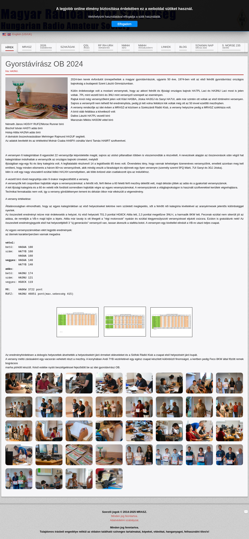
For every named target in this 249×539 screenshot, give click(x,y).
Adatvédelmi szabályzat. (124, 520)
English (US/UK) (22, 34)
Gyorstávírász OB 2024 (44, 64)
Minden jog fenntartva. (124, 516)
